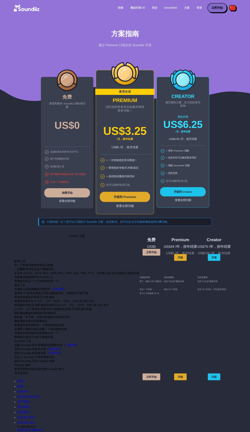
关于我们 (23, 402)
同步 (154, 7)
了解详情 (71, 345)
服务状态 (37, 430)
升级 (180, 257)
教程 (20, 386)
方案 (187, 7)
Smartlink (170, 7)
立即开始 (217, 7)
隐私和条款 (24, 430)
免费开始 (67, 192)
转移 (120, 7)
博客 (20, 381)
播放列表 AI (137, 7)
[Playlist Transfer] (27, 7)
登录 (199, 7)
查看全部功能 (67, 201)
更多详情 (58, 289)
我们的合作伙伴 (28, 396)
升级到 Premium (125, 196)
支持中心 (23, 391)
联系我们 (23, 412)
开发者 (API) (26, 417)
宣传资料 (23, 407)
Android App (25, 422)
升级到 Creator (183, 191)
